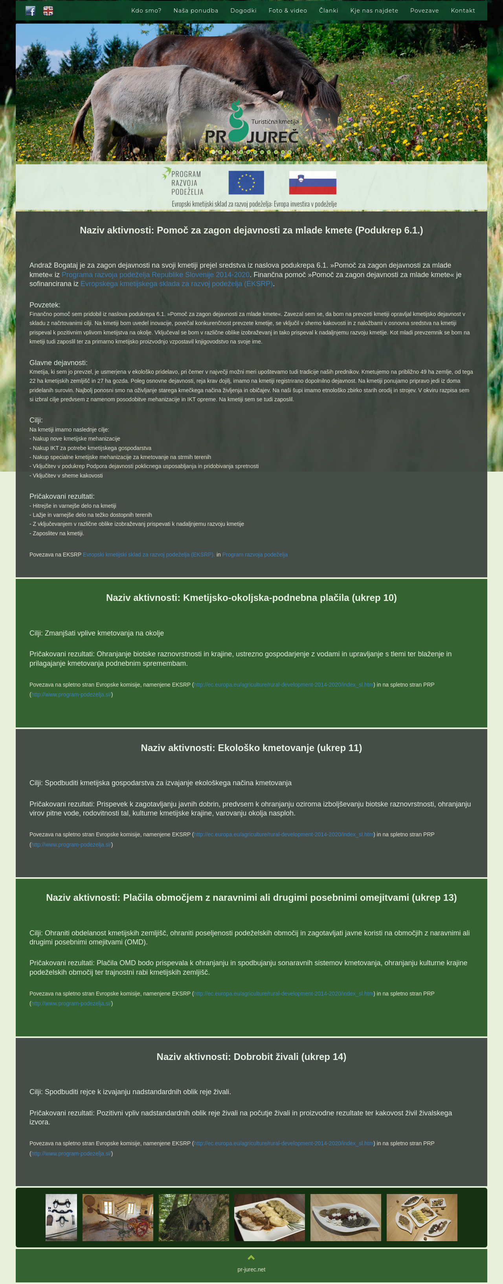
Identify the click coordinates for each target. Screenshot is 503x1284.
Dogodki (243, 10)
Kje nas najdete (375, 10)
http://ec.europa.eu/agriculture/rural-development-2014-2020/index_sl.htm (283, 684)
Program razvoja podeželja (255, 554)
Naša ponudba (196, 10)
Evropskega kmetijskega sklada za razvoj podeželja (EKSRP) (177, 284)
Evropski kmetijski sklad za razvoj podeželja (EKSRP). (149, 554)
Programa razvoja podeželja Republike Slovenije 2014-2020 (156, 275)
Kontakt (463, 10)
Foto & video (288, 10)
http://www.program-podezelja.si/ (71, 694)
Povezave (424, 10)
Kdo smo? (146, 10)
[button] (442, 93)
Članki (329, 10)
